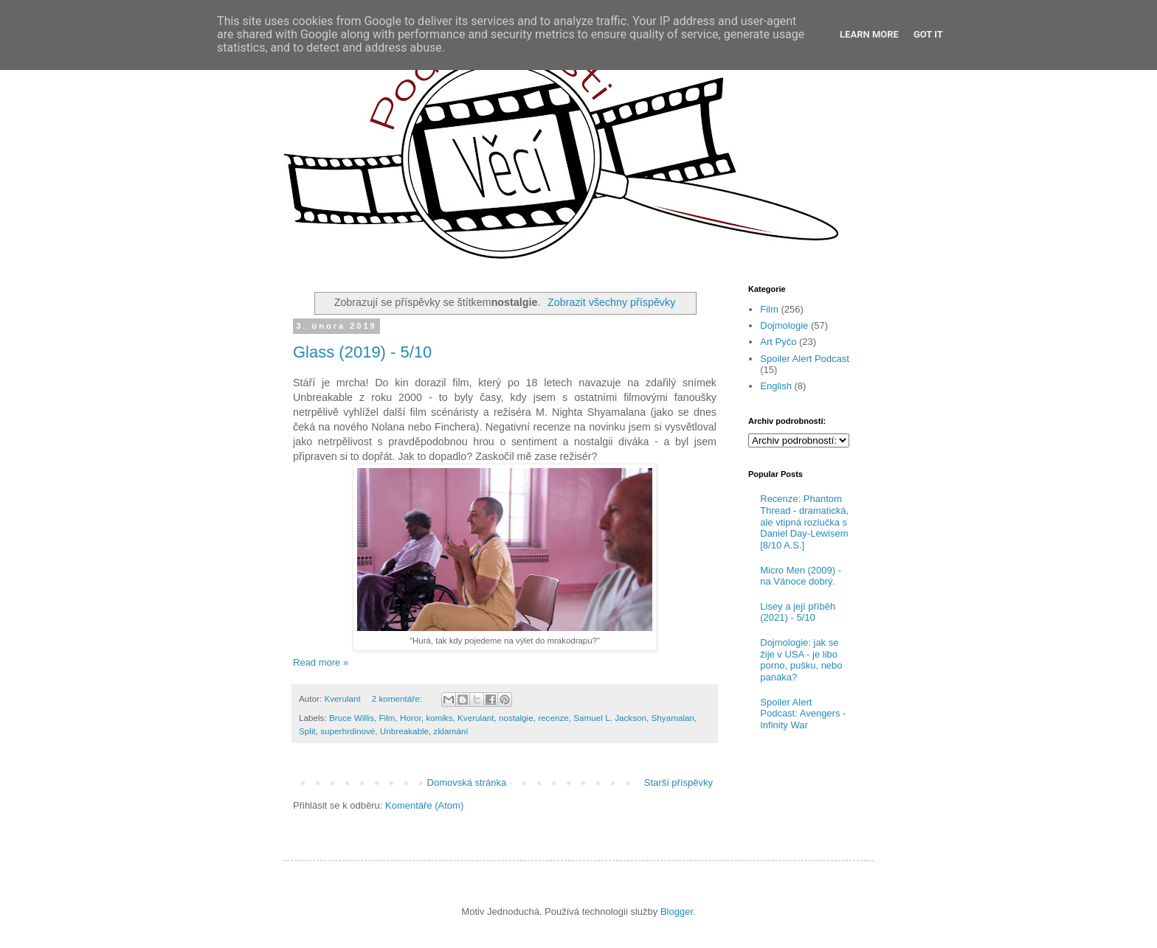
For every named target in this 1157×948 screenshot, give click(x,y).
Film (387, 717)
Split (307, 731)
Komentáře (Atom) (424, 805)
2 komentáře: (398, 698)
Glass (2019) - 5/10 (362, 352)
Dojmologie (784, 325)
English (776, 385)
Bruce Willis (351, 717)
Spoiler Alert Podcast (804, 358)
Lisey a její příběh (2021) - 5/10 (797, 612)
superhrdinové (347, 731)
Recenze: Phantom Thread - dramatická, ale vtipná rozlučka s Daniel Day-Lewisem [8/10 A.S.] (804, 521)
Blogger (676, 911)
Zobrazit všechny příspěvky (611, 302)
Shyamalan (673, 717)
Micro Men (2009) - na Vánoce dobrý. (800, 576)
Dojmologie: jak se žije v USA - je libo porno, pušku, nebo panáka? (801, 660)
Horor (410, 717)
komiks (439, 717)
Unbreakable (404, 731)
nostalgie (516, 717)
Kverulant (475, 717)
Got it (928, 34)
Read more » (320, 662)
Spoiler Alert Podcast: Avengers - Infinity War (803, 714)
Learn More (869, 34)
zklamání (451, 731)
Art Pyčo (778, 341)
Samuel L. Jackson (609, 717)
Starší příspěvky (678, 782)
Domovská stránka (467, 782)
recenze (553, 717)
